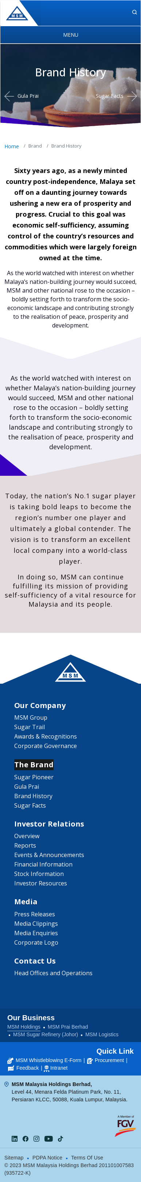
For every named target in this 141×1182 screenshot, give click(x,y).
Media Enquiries (36, 933)
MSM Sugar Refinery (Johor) (45, 1034)
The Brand (34, 764)
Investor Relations (49, 824)
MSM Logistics (101, 1034)
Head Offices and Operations (53, 973)
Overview (26, 836)
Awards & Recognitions (45, 736)
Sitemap (14, 1158)
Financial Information (43, 864)
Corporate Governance (45, 746)
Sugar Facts (110, 95)
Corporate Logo (36, 942)
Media (26, 901)
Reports (25, 845)
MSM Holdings (23, 1027)
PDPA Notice (47, 1158)
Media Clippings (36, 924)
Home (11, 146)
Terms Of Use (87, 1158)
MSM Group (30, 717)
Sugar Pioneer (34, 777)
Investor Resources (40, 883)
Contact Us (35, 961)
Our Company (40, 705)
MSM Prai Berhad (68, 1027)
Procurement (105, 1060)
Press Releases (34, 914)
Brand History (33, 796)
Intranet (58, 1068)
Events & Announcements (49, 855)
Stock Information (39, 874)
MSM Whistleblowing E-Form (44, 1060)
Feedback (23, 1068)
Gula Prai (28, 95)
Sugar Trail (29, 727)
